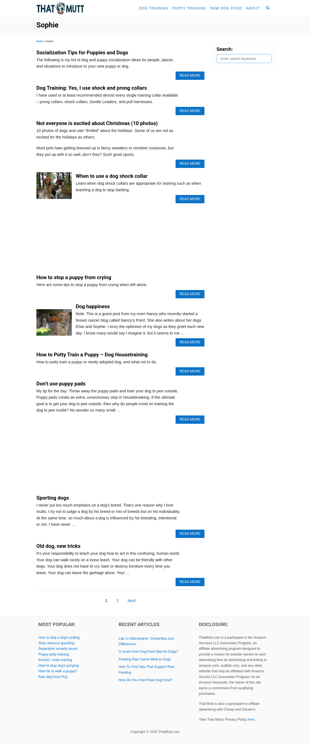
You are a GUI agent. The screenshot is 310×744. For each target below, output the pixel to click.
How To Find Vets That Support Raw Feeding (146, 669)
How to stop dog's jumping (58, 666)
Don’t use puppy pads (61, 384)
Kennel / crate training (55, 660)
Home (39, 41)
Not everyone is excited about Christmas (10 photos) (97, 123)
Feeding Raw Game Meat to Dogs (145, 659)
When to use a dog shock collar (111, 176)
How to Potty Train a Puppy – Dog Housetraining (92, 355)
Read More (191, 76)
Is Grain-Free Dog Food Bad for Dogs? (148, 652)
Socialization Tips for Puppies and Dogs (82, 53)
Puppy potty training (53, 654)
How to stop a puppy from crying (73, 277)
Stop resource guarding (56, 643)
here (251, 719)
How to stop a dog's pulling (59, 637)
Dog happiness (93, 306)
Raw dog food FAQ (53, 677)
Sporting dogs (52, 498)
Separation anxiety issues (58, 649)
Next (132, 600)
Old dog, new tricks (58, 546)
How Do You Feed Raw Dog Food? (145, 680)
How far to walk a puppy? (57, 671)
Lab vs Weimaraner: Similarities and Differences (146, 641)
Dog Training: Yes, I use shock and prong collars (91, 88)
